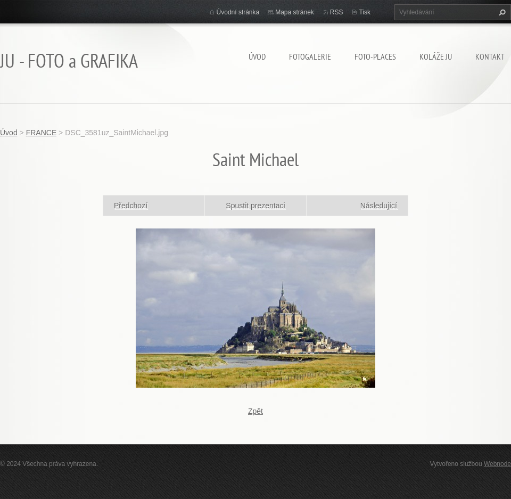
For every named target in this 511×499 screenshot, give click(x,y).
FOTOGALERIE (310, 56)
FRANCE (41, 132)
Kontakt (490, 56)
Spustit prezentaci (255, 205)
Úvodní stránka (238, 12)
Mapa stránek (294, 12)
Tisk (364, 12)
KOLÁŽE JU (435, 56)
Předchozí (130, 205)
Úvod (257, 56)
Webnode (497, 464)
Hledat (501, 12)
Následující (378, 205)
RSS (336, 12)
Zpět (255, 411)
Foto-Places (375, 56)
